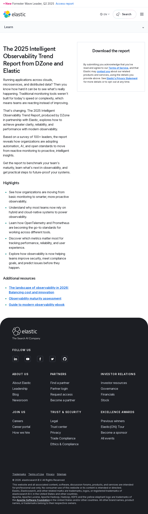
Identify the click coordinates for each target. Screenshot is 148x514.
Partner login (59, 389)
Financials (108, 394)
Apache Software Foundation (33, 500)
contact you (103, 71)
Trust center (58, 427)
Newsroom (20, 400)
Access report (65, 3)
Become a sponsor (114, 432)
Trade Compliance (63, 438)
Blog (15, 394)
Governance (109, 389)
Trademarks (19, 474)
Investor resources (114, 383)
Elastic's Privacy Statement (122, 78)
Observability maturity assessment (35, 298)
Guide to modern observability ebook (37, 305)
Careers (17, 421)
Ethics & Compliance (64, 444)
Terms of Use (36, 474)
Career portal (21, 427)
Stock (105, 400)
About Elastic (21, 383)
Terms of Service (118, 67)
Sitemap (61, 474)
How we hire (21, 432)
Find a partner (59, 383)
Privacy (55, 432)
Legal (54, 421)
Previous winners (113, 421)
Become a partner (62, 400)
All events (107, 438)
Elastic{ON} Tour (112, 427)
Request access (61, 394)
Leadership (20, 389)
